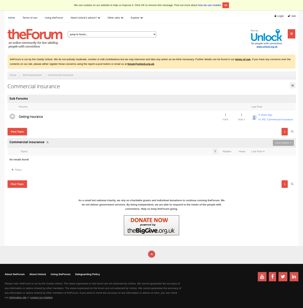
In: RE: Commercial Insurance (276, 119)
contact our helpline (41, 297)
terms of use (243, 59)
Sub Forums (18, 98)
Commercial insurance (60, 75)
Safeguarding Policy (87, 274)
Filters (17, 169)
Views (242, 151)
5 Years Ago (265, 114)
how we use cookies (209, 5)
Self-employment (32, 75)
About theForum (15, 274)
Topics (24, 151)
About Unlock (37, 274)
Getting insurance (31, 117)
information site (17, 297)
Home (12, 75)
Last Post (256, 151)
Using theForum (60, 274)
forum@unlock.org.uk (140, 63)
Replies (227, 151)
